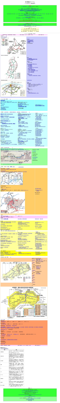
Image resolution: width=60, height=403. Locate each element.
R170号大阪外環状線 (3, 243)
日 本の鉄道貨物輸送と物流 (30, 399)
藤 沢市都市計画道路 (38, 125)
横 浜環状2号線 (20, 126)
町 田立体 (2, 126)
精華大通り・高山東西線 (38, 226)
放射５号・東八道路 (21, 122)
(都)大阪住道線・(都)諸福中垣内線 (6, 222)
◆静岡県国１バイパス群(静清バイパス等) (11, 149)
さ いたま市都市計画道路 (38, 129)
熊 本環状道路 (4, 334)
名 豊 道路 (19, 149)
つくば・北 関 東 (18, 13)
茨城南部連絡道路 (3, 108)
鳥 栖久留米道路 (8, 325)
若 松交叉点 (7, 137)
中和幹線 (19, 227)
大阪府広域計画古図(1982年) (11, 230)
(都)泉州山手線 (13, 241)
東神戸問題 (2, 255)
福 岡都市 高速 (4, 321)
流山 (4, 101)
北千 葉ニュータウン (38, 144)
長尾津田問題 (5, 233)
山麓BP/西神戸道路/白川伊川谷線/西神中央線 (24, 253)
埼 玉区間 (6, 117)
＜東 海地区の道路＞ (6, 147)
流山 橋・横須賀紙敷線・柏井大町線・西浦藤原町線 (34, 9)
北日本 (8, 13)
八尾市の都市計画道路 (39, 248)
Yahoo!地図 (24, 24)
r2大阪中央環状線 (2, 238)
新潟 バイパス (35, 84)
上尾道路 (7, 133)
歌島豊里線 (19, 238)
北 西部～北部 (40, 115)
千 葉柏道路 (6, 126)
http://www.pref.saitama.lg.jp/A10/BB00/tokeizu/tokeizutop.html (30, 390)
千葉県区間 (2, 137)
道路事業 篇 (39, 234)
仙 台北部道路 (30, 68)
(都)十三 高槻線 (20, 232)
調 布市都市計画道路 (38, 116)
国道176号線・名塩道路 (3, 253)
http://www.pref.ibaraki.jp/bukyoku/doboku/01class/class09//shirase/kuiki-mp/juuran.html (30, 394)
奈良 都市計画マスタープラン (39, 222)
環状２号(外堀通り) (21, 117)
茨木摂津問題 (8, 238)
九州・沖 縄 (51, 13)
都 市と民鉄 (30, 400)
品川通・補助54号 (38, 117)
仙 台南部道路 (30, 65)
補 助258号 (40, 114)
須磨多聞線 (20, 252)
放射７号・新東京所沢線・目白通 (23, 123)
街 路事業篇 (43, 234)
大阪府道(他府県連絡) (38, 224)
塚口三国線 (28, 241)
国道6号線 (2, 105)
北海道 (10, 13)
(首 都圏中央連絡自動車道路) (6, 114)
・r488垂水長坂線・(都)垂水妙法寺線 (40, 252)
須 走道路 (37, 149)
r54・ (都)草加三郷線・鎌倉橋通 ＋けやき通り (24, 132)
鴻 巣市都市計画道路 (38, 134)
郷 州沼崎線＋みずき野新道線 (22, 104)
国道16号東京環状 (4, 125)
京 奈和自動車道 (2, 224)
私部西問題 (10, 233)
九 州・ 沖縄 (3, 319)
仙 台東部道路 (30, 66)
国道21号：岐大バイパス (24, 190)
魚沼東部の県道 (29, 80)
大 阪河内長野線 (7, 245)
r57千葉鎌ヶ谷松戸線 (21, 143)
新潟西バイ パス (40, 84)
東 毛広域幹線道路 (3, 109)
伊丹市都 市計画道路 (38, 243)
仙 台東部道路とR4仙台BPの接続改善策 (33, 67)
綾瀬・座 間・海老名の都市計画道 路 (40, 126)
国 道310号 (1, 244)
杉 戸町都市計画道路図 (38, 132)
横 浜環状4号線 (26, 126)
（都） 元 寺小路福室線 (33, 70)
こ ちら (33, 26)
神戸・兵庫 (43, 13)
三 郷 (1, 101)
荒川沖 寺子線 (20, 105)
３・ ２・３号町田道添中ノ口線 (5, 143)
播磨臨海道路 (6, 252)
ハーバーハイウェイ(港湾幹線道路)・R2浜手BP (7, 254)
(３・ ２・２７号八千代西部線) (12, 144)
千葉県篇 (10, 142)
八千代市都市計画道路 (39, 143)
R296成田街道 (20, 144)
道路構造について (26, 14)
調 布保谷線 (20, 116)
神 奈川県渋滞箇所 (37, 123)
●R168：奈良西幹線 (3, 225)
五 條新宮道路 (6, 247)
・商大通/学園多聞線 (38, 253)
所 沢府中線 (24, 116)
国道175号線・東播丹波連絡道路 (12, 253)
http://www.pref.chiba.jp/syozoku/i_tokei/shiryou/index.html (30, 392)
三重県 (14, 166)
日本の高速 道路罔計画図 (32, 14)
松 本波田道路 (3, 171)
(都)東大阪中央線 (2, 241)
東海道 (24, 13)
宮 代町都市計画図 (38, 133)
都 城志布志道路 (2, 343)
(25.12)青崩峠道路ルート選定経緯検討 (26, 6)
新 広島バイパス (38, 266)
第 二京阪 (1, 233)
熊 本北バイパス (10, 334)
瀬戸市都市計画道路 (38, 188)
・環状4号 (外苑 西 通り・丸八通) (22, 118)
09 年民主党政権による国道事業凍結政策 (24, 15)
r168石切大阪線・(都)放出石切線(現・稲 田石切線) (25, 248)
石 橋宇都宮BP (6, 130)
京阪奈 (36, 13)
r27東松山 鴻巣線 (20, 134)
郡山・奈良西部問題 (38, 227)
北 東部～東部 (45, 115)
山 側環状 (8, 168)
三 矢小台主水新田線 (21, 141)
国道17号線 (3, 132)
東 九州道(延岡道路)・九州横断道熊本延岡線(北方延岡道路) (8, 339)
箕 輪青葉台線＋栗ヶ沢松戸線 (22, 9)
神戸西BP (1, 252)
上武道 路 (11, 133)
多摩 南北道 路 (20, 115)
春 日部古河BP (7, 129)
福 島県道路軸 (30, 74)
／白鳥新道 (31, 41)
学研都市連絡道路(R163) (3, 227)
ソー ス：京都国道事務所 (4, 348)
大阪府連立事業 (38, 232)
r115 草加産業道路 (29, 130)
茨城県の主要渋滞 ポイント (39, 104)
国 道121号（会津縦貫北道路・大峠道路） (35, 75)
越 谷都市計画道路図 (38, 131)
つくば (10, 101)
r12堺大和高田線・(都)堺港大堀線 (22, 239)
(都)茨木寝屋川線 (9, 243)
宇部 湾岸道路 (38, 273)
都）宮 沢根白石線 (31, 72)
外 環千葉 (34, 11)
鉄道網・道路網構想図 (38, 122)
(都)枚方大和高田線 (9, 225)
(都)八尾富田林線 (8, 241)
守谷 (7, 101)
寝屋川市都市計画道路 (38, 245)
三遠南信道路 (34, 158)
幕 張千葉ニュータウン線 (4, 144)
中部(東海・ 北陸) (28, 13)
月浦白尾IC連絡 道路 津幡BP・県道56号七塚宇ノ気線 (8, 169)
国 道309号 (1, 247)
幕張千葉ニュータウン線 (28, 11)
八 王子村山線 (28, 116)
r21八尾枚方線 (24, 236)
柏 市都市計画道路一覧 (38, 139)
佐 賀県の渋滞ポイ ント (3, 329)
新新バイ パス (31, 84)
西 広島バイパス (38, 267)
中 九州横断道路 (2, 335)
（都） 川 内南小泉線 (31, 71)
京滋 (34, 13)
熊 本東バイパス (16, 334)
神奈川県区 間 (2, 136)
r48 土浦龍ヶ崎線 (3, 141)
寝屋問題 (14, 233)
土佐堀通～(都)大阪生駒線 (22, 247)
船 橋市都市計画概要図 (38, 141)
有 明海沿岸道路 (14, 325)
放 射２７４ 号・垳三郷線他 (22, 135)
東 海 (11, 166)
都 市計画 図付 (42, 241)
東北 (12, 13)
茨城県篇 (7, 142)
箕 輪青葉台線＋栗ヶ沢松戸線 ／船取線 (8, 123)
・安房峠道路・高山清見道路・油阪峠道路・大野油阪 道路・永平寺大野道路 (16, 171)
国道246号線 (3, 149)
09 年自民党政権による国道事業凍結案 (36, 15)
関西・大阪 (39, 13)
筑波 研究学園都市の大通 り (40, 105)
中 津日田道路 (8, 335)
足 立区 (37, 114)
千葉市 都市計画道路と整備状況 (41, 138)
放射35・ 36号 (2, 133)
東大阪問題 (37, 247)
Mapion (28, 24)
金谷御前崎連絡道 (35, 157)
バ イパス (24, 144)
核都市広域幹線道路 (4, 120)
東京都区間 (8, 136)
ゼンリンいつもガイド (33, 24)
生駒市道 (36, 223)
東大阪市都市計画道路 (38, 246)
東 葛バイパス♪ (3, 122)
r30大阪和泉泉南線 (20, 245)
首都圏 (22, 13)
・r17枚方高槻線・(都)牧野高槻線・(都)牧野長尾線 (25, 233)
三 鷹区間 (26, 122)
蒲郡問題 (22, 149)
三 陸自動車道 (30, 58)
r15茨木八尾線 (20, 236)
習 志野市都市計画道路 (38, 142)
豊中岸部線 (19, 234)
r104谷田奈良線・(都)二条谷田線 (22, 224)
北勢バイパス (27, 149)
